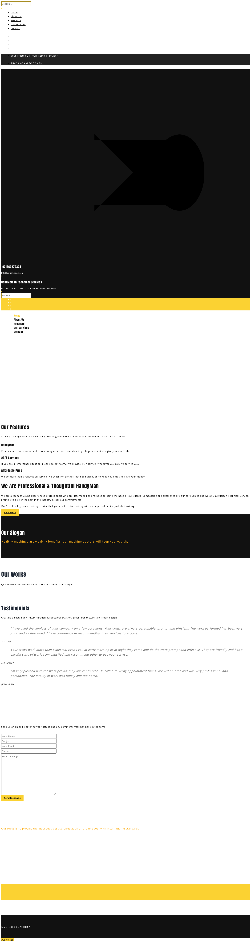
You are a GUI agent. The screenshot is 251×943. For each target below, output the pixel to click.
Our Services (18, 24)
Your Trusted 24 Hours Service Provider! (34, 55)
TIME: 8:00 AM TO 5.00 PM (27, 63)
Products (16, 20)
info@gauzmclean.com (16, 867)
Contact (15, 28)
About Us (16, 16)
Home (14, 12)
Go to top (7, 939)
